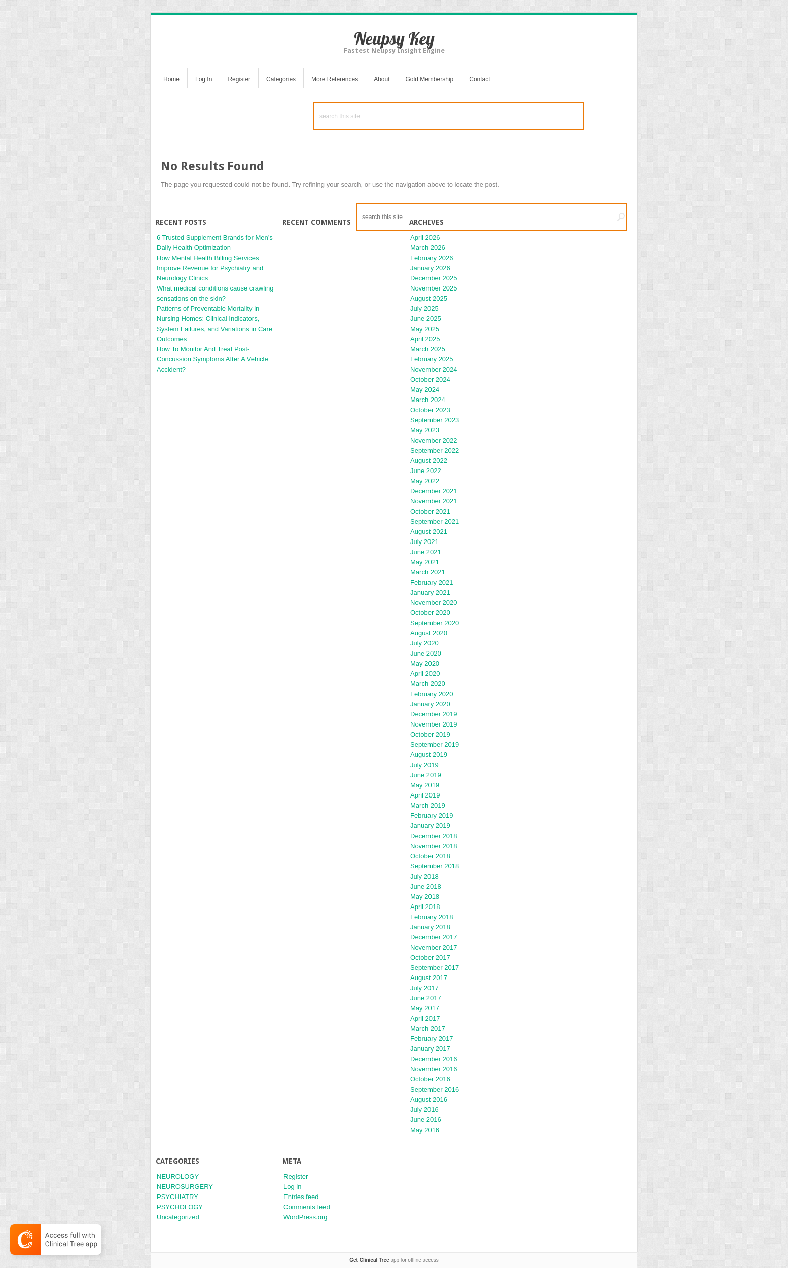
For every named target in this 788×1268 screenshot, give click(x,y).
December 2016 (433, 1059)
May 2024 (424, 389)
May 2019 (424, 785)
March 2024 (427, 400)
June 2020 (425, 653)
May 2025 (424, 329)
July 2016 (424, 1109)
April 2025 (425, 339)
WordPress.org (305, 1217)
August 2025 (428, 298)
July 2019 (424, 765)
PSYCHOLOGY (180, 1207)
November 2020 (433, 602)
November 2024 (433, 369)
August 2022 (428, 460)
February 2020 (431, 694)
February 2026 (431, 258)
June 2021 (425, 552)
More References (334, 79)
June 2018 (425, 886)
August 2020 (428, 633)
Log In (203, 79)
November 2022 (433, 440)
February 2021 (431, 582)
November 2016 (433, 1069)
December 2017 (433, 937)
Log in (292, 1186)
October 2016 (430, 1079)
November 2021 (433, 501)
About (381, 79)
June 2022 (425, 471)
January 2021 (430, 592)
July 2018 (424, 876)
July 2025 (424, 308)
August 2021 (428, 531)
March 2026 (427, 247)
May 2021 (424, 562)
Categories (281, 79)
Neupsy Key (394, 38)
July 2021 (424, 542)
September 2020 (434, 623)
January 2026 (430, 268)
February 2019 (431, 815)
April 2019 (425, 795)
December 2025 (433, 278)
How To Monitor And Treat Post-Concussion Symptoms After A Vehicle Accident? (212, 359)
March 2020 (427, 683)
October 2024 (430, 379)
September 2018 (434, 866)
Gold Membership (430, 79)
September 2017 (434, 967)
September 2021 (434, 521)
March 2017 (427, 1028)
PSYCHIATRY (177, 1197)
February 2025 (431, 359)
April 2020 (425, 673)
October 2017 (430, 957)
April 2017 (425, 1018)
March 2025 (427, 349)
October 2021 (430, 511)
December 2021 (433, 491)
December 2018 (433, 836)
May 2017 (424, 1008)
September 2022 (434, 450)
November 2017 (433, 947)
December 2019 (433, 714)
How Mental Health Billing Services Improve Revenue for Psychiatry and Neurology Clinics (210, 268)
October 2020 (430, 613)
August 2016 (428, 1099)
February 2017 (431, 1038)
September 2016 (434, 1089)
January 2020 (430, 704)
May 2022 (424, 481)
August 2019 (428, 754)
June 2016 (425, 1120)
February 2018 (431, 917)
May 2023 (424, 430)
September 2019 (434, 744)
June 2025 (425, 318)
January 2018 (430, 927)
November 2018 (433, 846)
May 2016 (424, 1130)
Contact (479, 79)
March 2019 (427, 805)
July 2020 (424, 643)
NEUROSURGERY (185, 1186)
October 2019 (430, 734)
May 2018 (424, 896)
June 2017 (425, 998)
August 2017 (428, 978)
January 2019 (430, 825)
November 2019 (433, 724)
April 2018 (425, 907)
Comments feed (306, 1207)
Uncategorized (178, 1217)
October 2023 (430, 410)
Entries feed (300, 1197)
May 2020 (424, 663)
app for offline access (393, 1260)
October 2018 (430, 856)
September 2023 (434, 420)
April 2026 (425, 237)
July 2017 (424, 988)
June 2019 (425, 775)
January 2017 (430, 1049)
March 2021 (427, 572)
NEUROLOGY (178, 1176)
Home (171, 79)
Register (239, 79)
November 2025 (433, 288)
